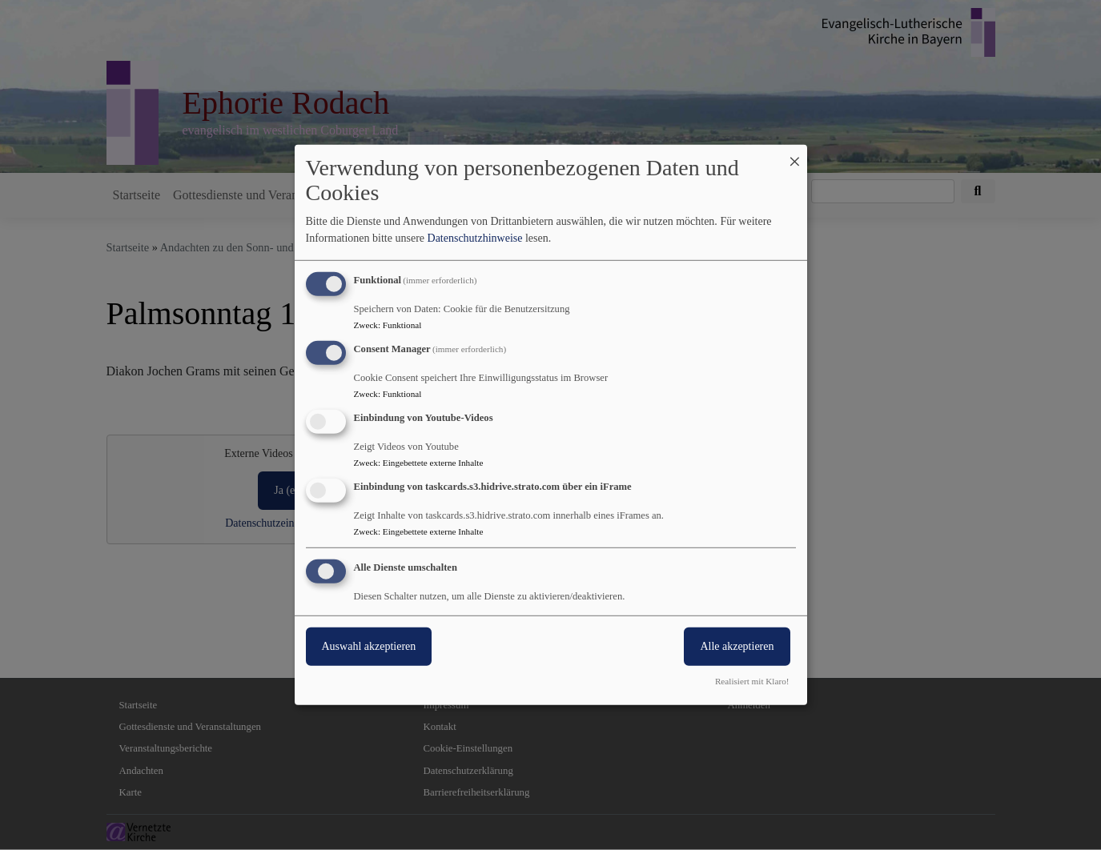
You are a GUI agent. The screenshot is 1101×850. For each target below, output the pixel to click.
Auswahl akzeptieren (369, 646)
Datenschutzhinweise (475, 238)
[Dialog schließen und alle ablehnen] (795, 155)
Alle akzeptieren (737, 646)
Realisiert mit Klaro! (752, 681)
